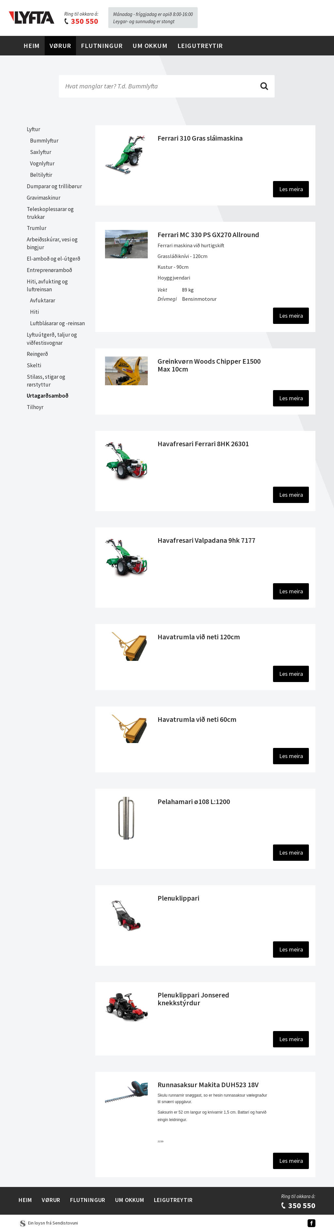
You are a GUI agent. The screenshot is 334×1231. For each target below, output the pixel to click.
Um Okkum (149, 45)
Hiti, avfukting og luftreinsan (47, 285)
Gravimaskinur (43, 197)
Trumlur (36, 228)
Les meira (291, 189)
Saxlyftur (40, 152)
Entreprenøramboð (49, 270)
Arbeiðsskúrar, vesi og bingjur (52, 243)
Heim (31, 45)
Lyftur (33, 129)
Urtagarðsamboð (47, 395)
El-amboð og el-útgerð (53, 258)
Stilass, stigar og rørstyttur (46, 380)
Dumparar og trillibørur (54, 186)
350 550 (81, 21)
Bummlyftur (44, 140)
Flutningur (102, 45)
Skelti (34, 365)
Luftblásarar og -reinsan (57, 323)
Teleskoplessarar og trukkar (50, 212)
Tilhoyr (35, 407)
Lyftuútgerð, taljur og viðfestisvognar (52, 338)
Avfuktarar (42, 300)
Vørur (60, 45)
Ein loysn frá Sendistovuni (48, 1223)
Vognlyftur (42, 163)
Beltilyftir (41, 174)
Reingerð (37, 353)
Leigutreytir (200, 45)
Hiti (34, 311)
